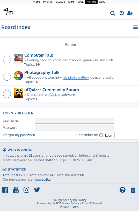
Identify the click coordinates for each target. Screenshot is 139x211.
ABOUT (103, 2)
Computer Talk (38, 55)
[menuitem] (113, 13)
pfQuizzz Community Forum (51, 89)
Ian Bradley (79, 199)
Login (8, 113)
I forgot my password (19, 134)
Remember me (89, 134)
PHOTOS (48, 2)
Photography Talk (42, 72)
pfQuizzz (54, 94)
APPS (71, 2)
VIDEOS (60, 2)
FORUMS (91, 2)
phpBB (55, 203)
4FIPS (36, 2)
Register (25, 113)
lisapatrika (42, 179)
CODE (80, 2)
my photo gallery (76, 77)
